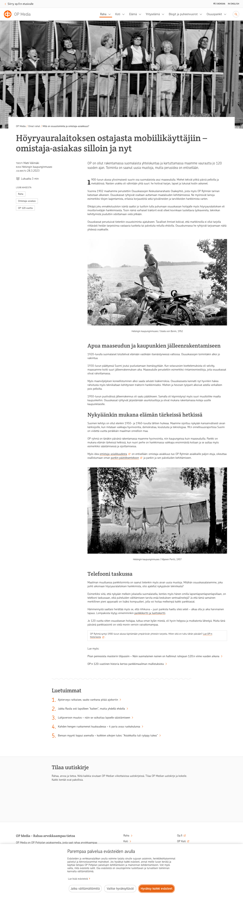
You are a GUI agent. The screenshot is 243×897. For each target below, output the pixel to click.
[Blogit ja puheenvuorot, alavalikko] (202, 14)
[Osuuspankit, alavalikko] (226, 14)
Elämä (133, 14)
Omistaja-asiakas (27, 201)
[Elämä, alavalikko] (141, 14)
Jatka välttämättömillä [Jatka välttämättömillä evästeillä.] (85, 888)
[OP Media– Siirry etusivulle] (19, 14)
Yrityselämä (153, 14)
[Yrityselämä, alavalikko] (164, 14)
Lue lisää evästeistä (78, 878)
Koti (117, 14)
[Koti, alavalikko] (124, 14)
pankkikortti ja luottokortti (149, 613)
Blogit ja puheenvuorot (183, 14)
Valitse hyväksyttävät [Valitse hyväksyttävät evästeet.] (120, 888)
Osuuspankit (214, 14)
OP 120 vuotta (25, 208)
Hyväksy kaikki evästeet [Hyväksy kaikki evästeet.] (156, 888)
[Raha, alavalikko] (110, 14)
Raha (103, 14)
